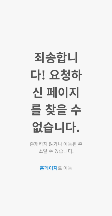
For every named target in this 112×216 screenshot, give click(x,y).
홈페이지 (49, 167)
